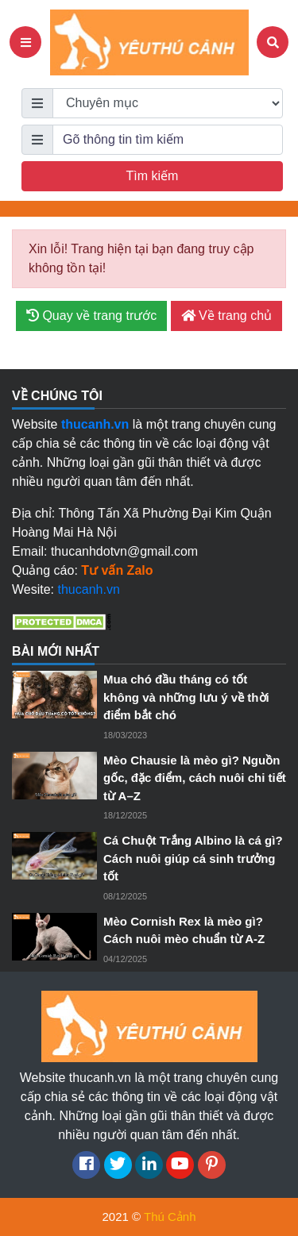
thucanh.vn (89, 589)
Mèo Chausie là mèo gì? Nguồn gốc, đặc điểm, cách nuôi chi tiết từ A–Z (194, 778)
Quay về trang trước (91, 315)
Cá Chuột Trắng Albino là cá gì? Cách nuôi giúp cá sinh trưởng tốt (193, 858)
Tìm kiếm (152, 176)
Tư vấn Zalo (117, 570)
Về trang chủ (226, 315)
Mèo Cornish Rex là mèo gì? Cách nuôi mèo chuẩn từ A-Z (184, 930)
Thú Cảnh (170, 1216)
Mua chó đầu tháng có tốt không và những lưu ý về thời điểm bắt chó (186, 697)
